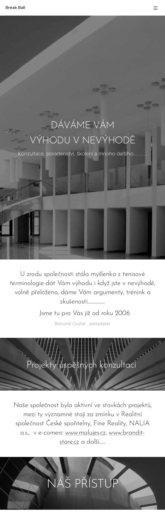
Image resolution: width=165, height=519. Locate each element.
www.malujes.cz (85, 432)
